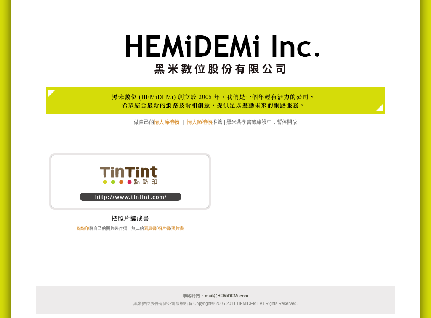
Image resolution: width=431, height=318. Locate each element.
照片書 (177, 228)
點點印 (83, 228)
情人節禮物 (166, 122)
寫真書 (150, 228)
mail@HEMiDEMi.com (226, 296)
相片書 (164, 228)
